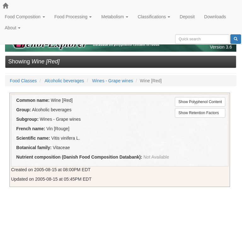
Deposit (187, 16)
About (12, 27)
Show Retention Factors (198, 113)
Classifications (154, 16)
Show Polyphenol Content (200, 102)
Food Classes (23, 80)
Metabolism (114, 16)
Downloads (215, 16)
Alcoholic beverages (64, 80)
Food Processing (73, 16)
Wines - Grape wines (112, 80)
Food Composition (25, 16)
